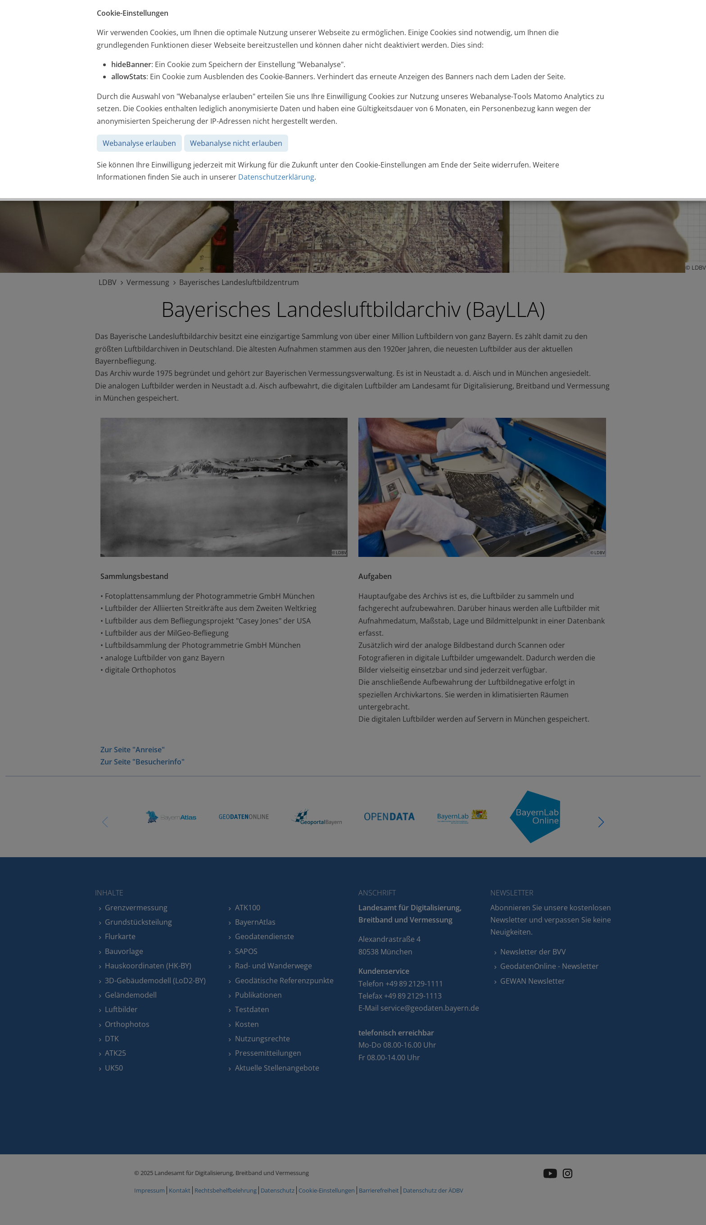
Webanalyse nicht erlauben (236, 143)
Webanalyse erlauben (139, 143)
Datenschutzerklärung (276, 177)
